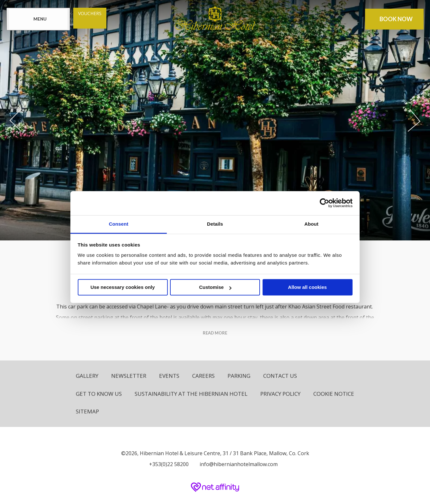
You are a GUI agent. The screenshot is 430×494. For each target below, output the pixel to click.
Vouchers (90, 13)
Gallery (87, 375)
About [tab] (311, 224)
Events (169, 375)
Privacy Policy (280, 393)
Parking (239, 375)
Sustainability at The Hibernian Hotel (191, 393)
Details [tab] (215, 224)
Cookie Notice (333, 393)
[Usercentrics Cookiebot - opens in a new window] (324, 203)
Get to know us (99, 393)
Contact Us (280, 375)
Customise (215, 287)
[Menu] (38, 19)
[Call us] (167, 464)
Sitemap (87, 411)
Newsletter (128, 375)
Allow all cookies (307, 287)
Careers (203, 375)
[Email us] (237, 464)
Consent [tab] (119, 224)
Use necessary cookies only (122, 287)
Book (396, 19)
